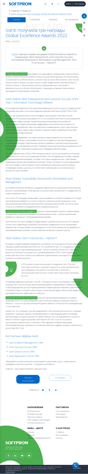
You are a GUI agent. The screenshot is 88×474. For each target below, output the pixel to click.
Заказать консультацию (28, 379)
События (16, 20)
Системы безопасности (36, 423)
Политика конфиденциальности (39, 438)
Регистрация (79, 4)
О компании (35, 20)
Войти (68, 4)
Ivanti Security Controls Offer (23, 347)
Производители (61, 417)
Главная (15, 10)
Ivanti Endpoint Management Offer (26, 342)
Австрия (52, 4)
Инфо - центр (35, 428)
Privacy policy (10, 472)
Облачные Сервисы (34, 417)
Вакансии (53, 20)
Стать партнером (62, 411)
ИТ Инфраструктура (34, 414)
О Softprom (63, 428)
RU (58, 4)
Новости (26, 10)
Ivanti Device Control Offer (22, 351)
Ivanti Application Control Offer (24, 356)
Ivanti (14, 54)
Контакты (59, 438)
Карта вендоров (71, 20)
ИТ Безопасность (33, 411)
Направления (35, 407)
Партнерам (62, 407)
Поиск (45, 4)
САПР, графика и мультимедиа (38, 420)
